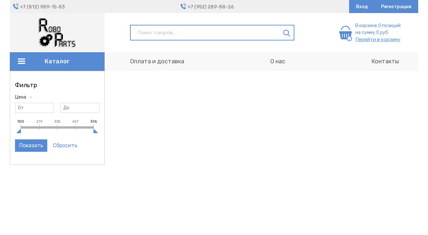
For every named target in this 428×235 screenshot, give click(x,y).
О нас (277, 61)
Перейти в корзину (377, 39)
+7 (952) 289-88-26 (210, 7)
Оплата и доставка (157, 61)
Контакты (385, 61)
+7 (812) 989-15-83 (42, 7)
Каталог (57, 61)
